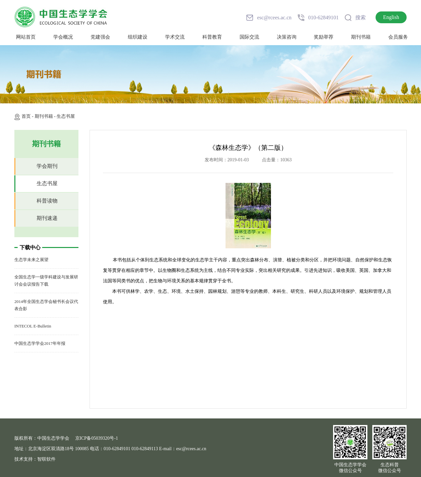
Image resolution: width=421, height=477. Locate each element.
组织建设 (137, 37)
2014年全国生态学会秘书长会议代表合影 (46, 305)
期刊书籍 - (46, 116)
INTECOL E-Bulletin (32, 326)
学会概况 (63, 37)
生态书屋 (66, 116)
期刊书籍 (361, 37)
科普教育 (212, 37)
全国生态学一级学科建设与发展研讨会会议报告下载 (46, 280)
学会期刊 (47, 166)
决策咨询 (286, 37)
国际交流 (249, 37)
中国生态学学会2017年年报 (39, 343)
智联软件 (46, 459)
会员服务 (398, 37)
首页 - (28, 116)
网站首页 (26, 37)
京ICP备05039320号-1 (96, 438)
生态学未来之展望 (31, 259)
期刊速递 (47, 218)
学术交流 (175, 37)
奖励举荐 (323, 37)
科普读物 (47, 200)
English (391, 17)
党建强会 (100, 37)
